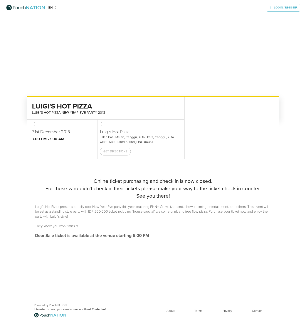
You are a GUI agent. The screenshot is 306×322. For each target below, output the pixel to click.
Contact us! (99, 309)
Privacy (227, 310)
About (170, 310)
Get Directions (115, 151)
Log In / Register (286, 7)
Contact (257, 310)
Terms (198, 310)
